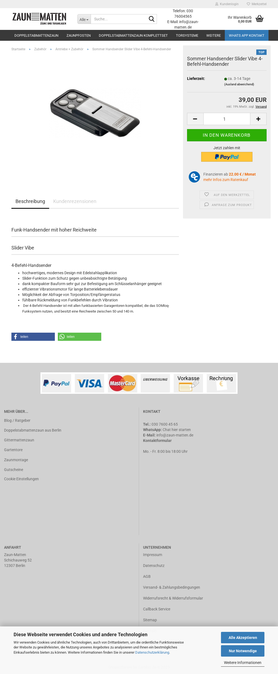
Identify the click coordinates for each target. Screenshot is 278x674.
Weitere (213, 35)
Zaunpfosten (79, 35)
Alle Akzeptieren (243, 637)
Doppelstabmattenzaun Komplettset (133, 35)
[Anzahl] (226, 119)
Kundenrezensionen (74, 201)
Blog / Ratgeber (17, 420)
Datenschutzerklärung (152, 652)
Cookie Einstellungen (21, 479)
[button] (33, 337)
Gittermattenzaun (19, 440)
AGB (147, 576)
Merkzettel (257, 4)
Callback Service (156, 609)
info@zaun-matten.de (174, 435)
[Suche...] (84, 19)
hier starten (181, 430)
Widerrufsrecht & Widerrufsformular (173, 598)
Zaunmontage (16, 460)
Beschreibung (30, 201)
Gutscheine (13, 469)
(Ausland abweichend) (239, 84)
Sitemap (150, 620)
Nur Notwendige (243, 651)
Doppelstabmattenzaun (36, 35)
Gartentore (13, 450)
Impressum (152, 555)
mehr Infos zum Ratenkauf (225, 179)
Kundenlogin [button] (227, 4)
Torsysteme (187, 35)
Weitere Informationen (242, 662)
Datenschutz (154, 565)
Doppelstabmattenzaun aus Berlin (32, 430)
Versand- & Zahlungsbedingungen (171, 587)
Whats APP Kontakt (246, 35)
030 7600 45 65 (164, 424)
